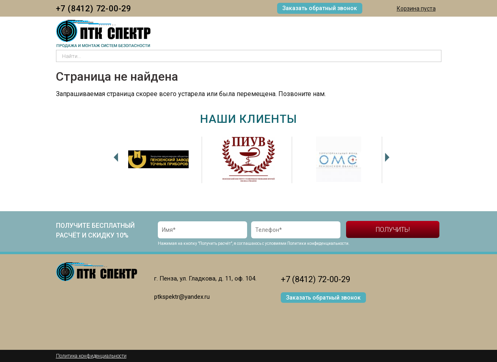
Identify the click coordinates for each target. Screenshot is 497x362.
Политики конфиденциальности (318, 243)
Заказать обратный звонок (319, 8)
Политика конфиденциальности (91, 356)
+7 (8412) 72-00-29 (93, 8)
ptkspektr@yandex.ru (182, 296)
